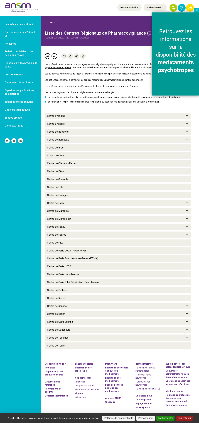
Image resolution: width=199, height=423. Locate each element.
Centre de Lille (118, 187)
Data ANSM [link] (111, 364)
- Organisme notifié (84, 385)
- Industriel (80, 381)
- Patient (79, 393)
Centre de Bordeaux (118, 139)
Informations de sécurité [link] (19, 101)
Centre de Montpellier (118, 218)
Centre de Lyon (118, 203)
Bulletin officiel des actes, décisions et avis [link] (19, 53)
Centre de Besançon (118, 131)
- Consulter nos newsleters (142, 383)
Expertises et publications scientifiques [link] (19, 92)
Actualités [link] (10, 43)
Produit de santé (155, 7)
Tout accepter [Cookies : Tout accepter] (165, 418)
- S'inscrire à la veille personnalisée (145, 369)
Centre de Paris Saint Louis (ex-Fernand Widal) (118, 258)
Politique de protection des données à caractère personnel (178, 398)
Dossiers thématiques (56, 395)
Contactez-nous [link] (14, 125)
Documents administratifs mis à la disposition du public (177, 374)
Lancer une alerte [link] (84, 364)
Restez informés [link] (144, 364)
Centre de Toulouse (118, 337)
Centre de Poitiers (118, 290)
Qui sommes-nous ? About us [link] (20, 34)
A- (54, 56)
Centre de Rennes (118, 306)
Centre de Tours (118, 345)
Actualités (50, 367)
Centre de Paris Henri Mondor (118, 274)
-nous (143, 403)
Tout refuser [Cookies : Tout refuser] (184, 418)
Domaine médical (129, 7)
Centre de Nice (118, 242)
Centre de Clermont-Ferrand (118, 163)
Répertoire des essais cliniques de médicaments (116, 370)
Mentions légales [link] (175, 391)
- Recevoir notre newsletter (143, 376)
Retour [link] (51, 22)
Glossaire (110, 402)
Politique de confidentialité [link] (118, 418)
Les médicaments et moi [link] (19, 24)
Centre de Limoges (118, 195)
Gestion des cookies (176, 405)
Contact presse (143, 399)
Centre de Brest (118, 147)
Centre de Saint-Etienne (118, 321)
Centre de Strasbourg (118, 329)
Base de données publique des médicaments (114, 388)
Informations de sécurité (53, 390)
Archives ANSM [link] (113, 398)
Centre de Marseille (118, 210)
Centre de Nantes (118, 234)
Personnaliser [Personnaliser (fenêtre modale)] (145, 418)
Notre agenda (142, 407)
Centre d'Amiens (118, 115)
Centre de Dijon (118, 171)
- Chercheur (81, 397)
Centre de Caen (118, 155)
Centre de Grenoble (118, 179)
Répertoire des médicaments (113, 379)
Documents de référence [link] (19, 82)
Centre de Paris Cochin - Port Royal (118, 250)
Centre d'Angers (118, 123)
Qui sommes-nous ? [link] (55, 364)
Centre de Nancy (118, 226)
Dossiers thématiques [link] (17, 109)
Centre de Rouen (118, 313)
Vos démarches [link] (14, 74)
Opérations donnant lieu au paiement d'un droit (178, 382)
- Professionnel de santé (87, 389)
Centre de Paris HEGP (118, 266)
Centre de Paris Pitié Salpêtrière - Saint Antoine (118, 282)
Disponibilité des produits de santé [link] (21, 65)
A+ (47, 56)
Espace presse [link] (13, 117)
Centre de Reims (118, 298)
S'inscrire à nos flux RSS (148, 388)
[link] (20, 8)
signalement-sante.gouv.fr (58, 67)
